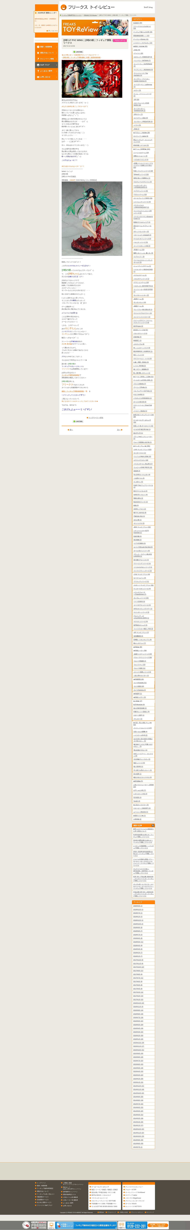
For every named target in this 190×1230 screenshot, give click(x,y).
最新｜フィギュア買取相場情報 (73, 391)
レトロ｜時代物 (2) (139, 366)
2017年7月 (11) (138, 978)
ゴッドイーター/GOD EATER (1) (143, 290)
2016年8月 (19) (138, 1014)
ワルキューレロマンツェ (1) (143, 182)
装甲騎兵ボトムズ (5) (140, 625)
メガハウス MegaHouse (133, 1199)
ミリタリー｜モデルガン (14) (142, 43)
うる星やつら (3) (139, 478)
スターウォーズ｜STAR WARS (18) (141, 104)
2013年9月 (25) (138, 1140)
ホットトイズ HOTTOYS (133, 1207)
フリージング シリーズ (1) (142, 563)
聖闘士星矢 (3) (138, 498)
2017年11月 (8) (138, 963)
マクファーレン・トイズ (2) (142, 358)
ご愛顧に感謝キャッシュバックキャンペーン (73, 1183)
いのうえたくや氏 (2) (140, 794)
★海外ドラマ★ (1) (139, 815)
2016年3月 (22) (138, 1032)
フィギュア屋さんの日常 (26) (142, 32)
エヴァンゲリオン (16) (141, 460)
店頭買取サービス (43, 1200)
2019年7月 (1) (137, 913)
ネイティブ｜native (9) (140, 136)
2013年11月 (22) (138, 1133)
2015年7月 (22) (138, 1061)
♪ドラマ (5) (137, 125)
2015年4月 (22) (138, 1071)
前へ (71, 430)
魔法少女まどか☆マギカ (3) (142, 777)
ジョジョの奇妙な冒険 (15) (142, 456)
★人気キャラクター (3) (141, 805)
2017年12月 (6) (138, 960)
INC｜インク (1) (138, 355)
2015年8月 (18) (138, 1057)
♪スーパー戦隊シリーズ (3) (142, 672)
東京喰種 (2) (138, 540)
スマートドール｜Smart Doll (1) (142, 406)
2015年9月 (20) (138, 1053)
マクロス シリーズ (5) (141, 621)
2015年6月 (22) (138, 1064)
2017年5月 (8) (137, 985)
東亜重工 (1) (137, 340)
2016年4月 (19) (138, 1028)
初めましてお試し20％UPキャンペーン (72, 1188)
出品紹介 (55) (137, 23)
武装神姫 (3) (137, 337)
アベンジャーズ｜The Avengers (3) (141, 74)
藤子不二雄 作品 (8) (140, 512)
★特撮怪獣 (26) (138, 679)
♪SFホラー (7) (138, 114)
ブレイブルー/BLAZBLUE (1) (143, 309)
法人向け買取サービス (44, 1202)
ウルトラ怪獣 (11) (139, 668)
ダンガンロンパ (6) (140, 302)
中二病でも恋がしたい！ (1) (143, 770)
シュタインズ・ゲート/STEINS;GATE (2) (140, 186)
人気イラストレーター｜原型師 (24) (143, 786)
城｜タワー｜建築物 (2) (141, 369)
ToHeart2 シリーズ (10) (141, 174)
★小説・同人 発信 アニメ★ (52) (142, 724)
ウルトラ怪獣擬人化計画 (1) (142, 442)
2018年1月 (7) (137, 956)
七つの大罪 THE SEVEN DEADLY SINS (104, 1207)
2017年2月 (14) (138, 996)
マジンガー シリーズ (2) (141, 612)
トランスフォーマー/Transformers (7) (140, 593)
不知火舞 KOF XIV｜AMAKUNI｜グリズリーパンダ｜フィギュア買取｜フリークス (143, 894)
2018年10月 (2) (138, 924)
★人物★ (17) (137, 701)
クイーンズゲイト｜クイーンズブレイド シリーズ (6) (142, 321)
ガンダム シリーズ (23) (141, 598)
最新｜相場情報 (42, 1185)
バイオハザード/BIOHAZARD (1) (143, 270)
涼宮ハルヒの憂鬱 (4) (140, 731)
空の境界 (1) (137, 774)
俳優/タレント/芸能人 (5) (141, 712)
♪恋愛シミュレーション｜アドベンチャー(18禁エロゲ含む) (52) (143, 165)
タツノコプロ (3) (139, 523)
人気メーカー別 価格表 (70, 1200)
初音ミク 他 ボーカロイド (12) (143, 426)
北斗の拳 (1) (138, 520)
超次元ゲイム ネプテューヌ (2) (142, 227)
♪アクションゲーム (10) (141, 282)
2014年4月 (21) (138, 1115)
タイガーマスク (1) (140, 453)
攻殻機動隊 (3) (138, 636)
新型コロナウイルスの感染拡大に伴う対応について (143, 830)
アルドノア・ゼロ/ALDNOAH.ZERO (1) (141, 617)
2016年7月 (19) (138, 1017)
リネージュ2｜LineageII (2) (142, 235)
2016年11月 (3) (138, 1007)
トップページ (41, 1183)
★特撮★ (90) (137, 647)
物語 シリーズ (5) (139, 763)
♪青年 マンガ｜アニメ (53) (142, 527)
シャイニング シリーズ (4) (142, 202)
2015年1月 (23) (138, 1082)
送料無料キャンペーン (70, 1192)
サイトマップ (150, 1218)
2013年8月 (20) (138, 1143)
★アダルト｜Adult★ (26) (141, 133)
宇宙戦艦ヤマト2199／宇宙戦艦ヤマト (104, 1205)
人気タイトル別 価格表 (70, 1197)
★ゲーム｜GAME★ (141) (141, 149)
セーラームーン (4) (140, 578)
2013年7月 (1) (137, 1147)
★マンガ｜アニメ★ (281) (141, 446)
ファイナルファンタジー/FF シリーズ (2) (143, 212)
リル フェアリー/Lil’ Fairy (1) (142, 391)
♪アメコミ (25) (138, 53)
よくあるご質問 (68, 1203)
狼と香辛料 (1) (138, 766)
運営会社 (101, 1218)
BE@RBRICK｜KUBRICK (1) (142, 351)
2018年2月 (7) (137, 952)
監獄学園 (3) (138, 536)
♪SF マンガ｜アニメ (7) (141, 632)
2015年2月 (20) (138, 1079)
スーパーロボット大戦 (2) (142, 246)
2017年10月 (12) (138, 967)
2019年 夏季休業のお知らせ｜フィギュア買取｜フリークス (143, 841)
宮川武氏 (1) (137, 797)
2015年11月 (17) (138, 1046)
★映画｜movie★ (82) (140, 46)
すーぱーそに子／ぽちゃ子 (100, 1188)
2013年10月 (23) (138, 1136)
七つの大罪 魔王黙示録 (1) (141, 429)
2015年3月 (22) (138, 1075)
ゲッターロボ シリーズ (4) (142, 589)
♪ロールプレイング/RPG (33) (142, 198)
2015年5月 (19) (138, 1068)
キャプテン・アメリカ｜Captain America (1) (142, 80)
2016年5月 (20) (138, 1025)
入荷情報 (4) (137, 819)
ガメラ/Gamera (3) (140, 690)
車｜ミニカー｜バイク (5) (141, 348)
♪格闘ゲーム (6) (138, 306)
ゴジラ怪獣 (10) (139, 686)
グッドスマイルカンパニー (134, 1188)
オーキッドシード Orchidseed (135, 1193)
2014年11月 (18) (138, 1089)
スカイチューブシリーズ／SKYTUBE (103, 1202)
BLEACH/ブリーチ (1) (141, 502)
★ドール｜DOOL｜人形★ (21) (143, 377)
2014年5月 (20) (138, 1111)
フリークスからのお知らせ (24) (142, 27)
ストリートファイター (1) (142, 317)
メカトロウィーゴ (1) (140, 333)
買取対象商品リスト (69, 1194)
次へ (118, 430)
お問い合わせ (67, 1206)
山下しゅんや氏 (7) (139, 790)
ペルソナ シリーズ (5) (141, 242)
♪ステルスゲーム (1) (139, 275)
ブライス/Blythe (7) (139, 384)
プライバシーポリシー (137, 1218)
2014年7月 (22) (138, 1104)
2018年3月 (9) (137, 949)
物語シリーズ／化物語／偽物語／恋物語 (104, 1191)
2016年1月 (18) (138, 1039)
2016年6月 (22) (138, 1021)
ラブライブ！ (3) (139, 257)
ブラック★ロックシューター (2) (142, 438)
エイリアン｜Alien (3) (141, 118)
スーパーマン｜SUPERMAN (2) (143, 65)
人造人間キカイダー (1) (141, 675)
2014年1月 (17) (138, 1125)
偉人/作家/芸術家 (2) (140, 708)
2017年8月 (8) (137, 974)
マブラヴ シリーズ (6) (141, 191)
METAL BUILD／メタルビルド (101, 1196)
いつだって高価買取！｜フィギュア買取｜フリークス (143, 847)
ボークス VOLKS (130, 1205)
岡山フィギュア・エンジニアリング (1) (142, 141)
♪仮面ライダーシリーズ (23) (143, 654)
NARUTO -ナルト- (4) (141, 494)
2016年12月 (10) (138, 1003)
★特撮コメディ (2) (139, 697)
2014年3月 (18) (138, 1118)
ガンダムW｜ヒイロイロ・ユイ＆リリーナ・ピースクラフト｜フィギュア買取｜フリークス (143, 886)
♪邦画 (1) (136, 129)
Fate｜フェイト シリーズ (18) (143, 171)
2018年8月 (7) (137, 931)
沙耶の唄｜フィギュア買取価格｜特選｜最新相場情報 (81, 57)
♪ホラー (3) (137, 90)
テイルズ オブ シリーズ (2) (142, 239)
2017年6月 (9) (137, 981)
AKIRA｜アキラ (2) (140, 509)
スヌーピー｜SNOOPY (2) (141, 808)
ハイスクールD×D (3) (140, 735)
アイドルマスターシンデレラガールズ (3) (143, 261)
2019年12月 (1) (138, 909)
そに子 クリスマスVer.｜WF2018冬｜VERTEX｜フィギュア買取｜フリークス (143, 871)
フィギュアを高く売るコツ (45, 1194)
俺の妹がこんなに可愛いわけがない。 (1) (143, 745)
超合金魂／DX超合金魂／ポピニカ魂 (103, 1193)
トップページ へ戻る (96, 417)
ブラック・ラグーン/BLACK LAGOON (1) (143, 555)
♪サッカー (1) (138, 719)
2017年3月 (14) (138, 992)
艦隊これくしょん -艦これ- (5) (143, 253)
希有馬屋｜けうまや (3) (141, 145)
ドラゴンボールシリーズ (99, 1199)
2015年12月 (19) (138, 1043)
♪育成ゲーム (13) (138, 250)
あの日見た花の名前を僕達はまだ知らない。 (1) (143, 740)
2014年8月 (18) (138, 1100)
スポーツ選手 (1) (138, 715)
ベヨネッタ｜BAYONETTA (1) (143, 286)
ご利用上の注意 (123, 1218)
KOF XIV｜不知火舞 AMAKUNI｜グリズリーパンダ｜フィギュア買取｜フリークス (143, 879)
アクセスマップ (111, 1218)
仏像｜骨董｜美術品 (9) (141, 362)
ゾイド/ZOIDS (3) (139, 601)
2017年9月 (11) (138, 971)
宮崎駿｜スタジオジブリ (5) (142, 639)
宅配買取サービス (43, 1197)
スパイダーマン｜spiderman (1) (143, 85)
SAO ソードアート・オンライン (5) (143, 755)
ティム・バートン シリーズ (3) (142, 95)
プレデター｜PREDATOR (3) (143, 121)
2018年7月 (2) (137, 934)
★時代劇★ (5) (138, 781)
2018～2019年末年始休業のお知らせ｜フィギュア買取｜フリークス (143, 854)
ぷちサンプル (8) (138, 344)
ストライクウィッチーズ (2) (143, 571)
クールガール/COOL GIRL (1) (143, 380)
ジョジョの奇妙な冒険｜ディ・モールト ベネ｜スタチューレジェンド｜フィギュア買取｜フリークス (143, 862)
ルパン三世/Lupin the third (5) (143, 547)
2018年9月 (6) (137, 927)
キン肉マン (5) (138, 482)
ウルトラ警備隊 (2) (140, 661)
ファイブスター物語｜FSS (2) (143, 629)
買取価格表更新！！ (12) (141, 35)
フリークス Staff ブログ (44, 1205)
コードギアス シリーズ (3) (142, 605)
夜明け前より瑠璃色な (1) (142, 178)
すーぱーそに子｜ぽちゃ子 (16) (142, 421)
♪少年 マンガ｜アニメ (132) (142, 449)
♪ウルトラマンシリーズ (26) (143, 657)
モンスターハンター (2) (141, 295)
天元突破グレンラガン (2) (142, 759)
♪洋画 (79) (136, 50)
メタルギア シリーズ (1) (141, 279)
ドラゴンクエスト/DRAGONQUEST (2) (141, 206)
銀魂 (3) (136, 505)
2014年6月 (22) (138, 1107)
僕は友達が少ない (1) (140, 750)
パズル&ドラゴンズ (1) (141, 159)
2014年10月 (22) (138, 1093)
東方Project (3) (138, 326)
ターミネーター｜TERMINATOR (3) (139, 110)
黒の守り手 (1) (138, 433)
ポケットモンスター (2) (141, 231)
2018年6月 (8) (137, 938)
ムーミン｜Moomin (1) (140, 812)
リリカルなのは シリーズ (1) (143, 567)
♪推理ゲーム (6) (138, 299)
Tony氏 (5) (136, 801)
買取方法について (43, 1191)
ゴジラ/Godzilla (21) (140, 683)
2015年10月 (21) (138, 1050)
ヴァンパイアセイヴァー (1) (143, 313)
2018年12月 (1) (138, 920)
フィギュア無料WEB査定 (70, 375)
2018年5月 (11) (138, 942)
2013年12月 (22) (138, 1129)
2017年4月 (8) (137, 989)
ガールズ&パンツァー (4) (142, 551)
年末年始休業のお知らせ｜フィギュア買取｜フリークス (143, 836)
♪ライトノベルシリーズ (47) (142, 728)
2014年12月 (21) (138, 1086)
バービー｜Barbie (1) (140, 411)
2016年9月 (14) (138, 1010)
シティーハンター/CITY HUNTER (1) (141, 532)
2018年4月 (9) (137, 945)
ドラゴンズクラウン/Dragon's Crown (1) (143, 218)
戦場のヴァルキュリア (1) (142, 222)
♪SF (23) (136, 99)
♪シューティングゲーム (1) (142, 266)
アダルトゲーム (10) (140, 194)
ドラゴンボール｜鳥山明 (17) (143, 464)
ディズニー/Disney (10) (140, 39)
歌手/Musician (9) (139, 704)
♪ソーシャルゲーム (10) (141, 152)
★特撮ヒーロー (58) (140, 650)
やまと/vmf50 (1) (138, 394)
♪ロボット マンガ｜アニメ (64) (143, 585)
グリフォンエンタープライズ (134, 1202)
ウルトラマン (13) (139, 665)
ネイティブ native (131, 1196)
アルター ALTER (130, 1191)
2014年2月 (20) (138, 1122)
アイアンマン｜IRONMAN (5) (143, 70)
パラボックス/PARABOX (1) (142, 398)
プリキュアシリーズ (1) (141, 581)
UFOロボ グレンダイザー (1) (143, 609)
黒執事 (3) (137, 471)
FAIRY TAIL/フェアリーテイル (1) (143, 486)
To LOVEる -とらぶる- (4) (142, 474)
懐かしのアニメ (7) (139, 643)
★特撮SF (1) (137, 694)
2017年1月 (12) (138, 999)
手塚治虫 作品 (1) (139, 516)
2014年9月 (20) (138, 1097)
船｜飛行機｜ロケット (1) (141, 373)
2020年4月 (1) (137, 906)
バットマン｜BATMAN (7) (142, 60)
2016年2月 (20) (138, 1035)
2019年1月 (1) (137, 916)
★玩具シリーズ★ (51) (140, 330)
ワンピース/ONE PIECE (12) (143, 467)
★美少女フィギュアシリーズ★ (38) (143, 416)
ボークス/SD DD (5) (139, 402)
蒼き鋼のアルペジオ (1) (141, 560)
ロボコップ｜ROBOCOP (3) (143, 57)
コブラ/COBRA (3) (140, 543)
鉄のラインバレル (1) (140, 491)
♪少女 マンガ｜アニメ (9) (141, 574)
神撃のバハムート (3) (140, 156)
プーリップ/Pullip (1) (140, 387)
